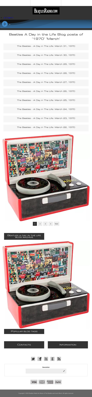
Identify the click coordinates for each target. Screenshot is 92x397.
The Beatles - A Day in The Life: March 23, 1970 (46, 118)
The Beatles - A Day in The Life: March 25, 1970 (46, 100)
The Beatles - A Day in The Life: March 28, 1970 (46, 73)
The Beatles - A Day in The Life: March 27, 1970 (46, 82)
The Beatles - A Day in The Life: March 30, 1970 (46, 55)
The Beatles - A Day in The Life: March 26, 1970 (46, 91)
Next (56, 224)
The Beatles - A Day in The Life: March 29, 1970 (46, 64)
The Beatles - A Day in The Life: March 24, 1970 (46, 109)
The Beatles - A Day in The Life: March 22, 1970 (46, 127)
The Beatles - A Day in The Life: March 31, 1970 (46, 46)
